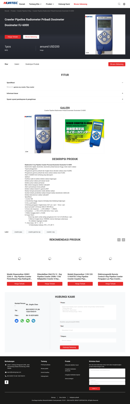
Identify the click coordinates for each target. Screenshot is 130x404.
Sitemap (53, 397)
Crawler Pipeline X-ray (24, 11)
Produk (13, 11)
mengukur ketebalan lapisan (72, 375)
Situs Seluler (62, 397)
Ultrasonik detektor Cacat (72, 365)
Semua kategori (69, 378)
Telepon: (63, 336)
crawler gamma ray (34, 232)
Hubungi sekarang (69, 347)
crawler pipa (18, 232)
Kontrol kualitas (45, 372)
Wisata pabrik (44, 368)
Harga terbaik (13, 37)
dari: (62, 326)
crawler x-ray (51, 232)
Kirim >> (94, 388)
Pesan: (63, 302)
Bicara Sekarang (31, 37)
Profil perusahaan (45, 365)
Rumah (7, 11)
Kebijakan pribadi (74, 397)
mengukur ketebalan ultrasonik (70, 370)
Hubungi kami (44, 376)
